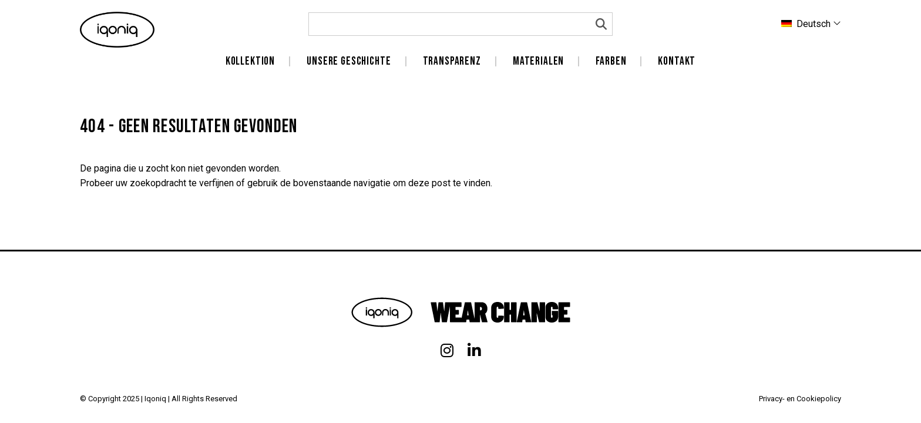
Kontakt (676, 61)
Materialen (538, 61)
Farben (611, 61)
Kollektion (250, 61)
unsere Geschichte (349, 61)
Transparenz (452, 61)
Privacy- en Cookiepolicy (800, 398)
